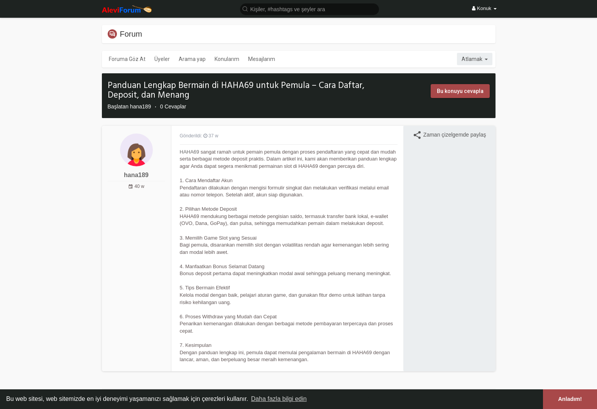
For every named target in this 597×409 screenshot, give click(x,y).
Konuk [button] (484, 8)
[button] (309, 8)
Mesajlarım (261, 59)
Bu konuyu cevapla (460, 91)
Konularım (227, 59)
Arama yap (192, 59)
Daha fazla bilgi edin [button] (279, 398)
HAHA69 (190, 152)
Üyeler (162, 59)
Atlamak (475, 59)
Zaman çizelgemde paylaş (449, 135)
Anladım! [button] (570, 399)
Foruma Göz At (127, 59)
